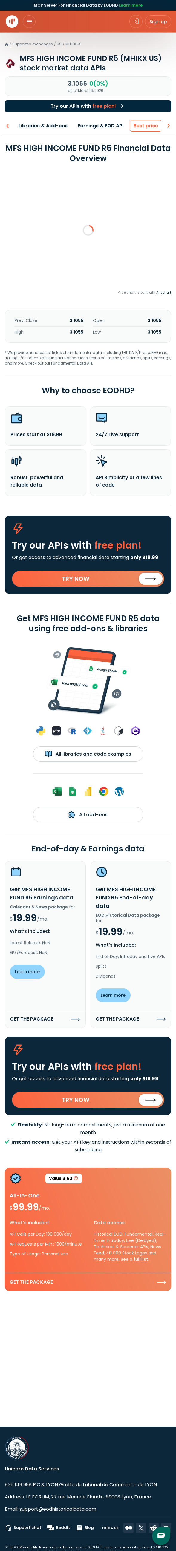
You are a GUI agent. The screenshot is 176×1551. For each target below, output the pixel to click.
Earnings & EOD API (100, 125)
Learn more (131, 5)
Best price (145, 125)
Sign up (158, 21)
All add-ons (88, 814)
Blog (85, 1527)
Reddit (58, 1527)
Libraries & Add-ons (42, 125)
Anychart (163, 292)
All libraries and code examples (88, 753)
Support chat (23, 1527)
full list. (141, 1259)
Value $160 (63, 1179)
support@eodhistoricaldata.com (57, 1509)
